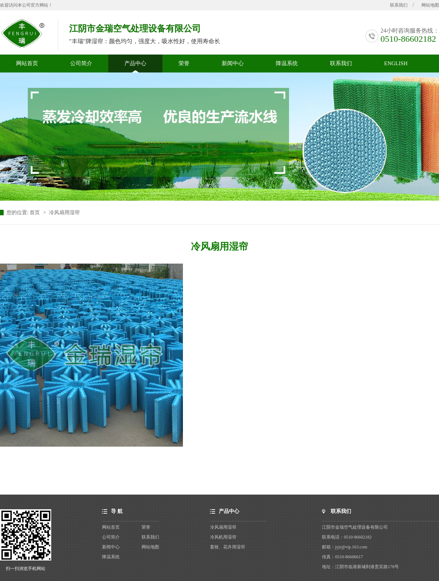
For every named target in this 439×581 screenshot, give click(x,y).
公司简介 (81, 63)
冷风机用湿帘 (223, 537)
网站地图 (430, 5)
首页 (35, 212)
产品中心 (135, 63)
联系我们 (399, 5)
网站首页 (27, 63)
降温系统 (287, 63)
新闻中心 (233, 63)
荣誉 (184, 63)
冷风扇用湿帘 (64, 212)
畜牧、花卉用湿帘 (227, 547)
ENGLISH (396, 63)
